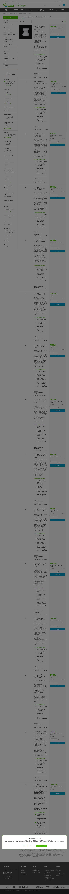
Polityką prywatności (48, 840)
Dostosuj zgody (31, 845)
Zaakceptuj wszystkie (41, 845)
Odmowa (24, 845)
